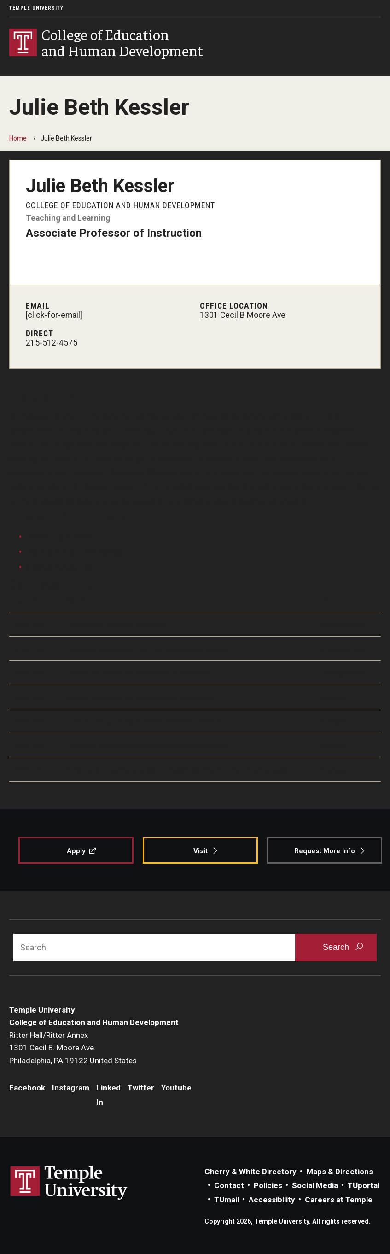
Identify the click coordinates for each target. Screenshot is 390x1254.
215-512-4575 (51, 342)
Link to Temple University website (69, 1183)
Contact (229, 1185)
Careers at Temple (339, 1199)
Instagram (70, 1087)
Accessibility (272, 1199)
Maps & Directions (339, 1171)
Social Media (315, 1185)
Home (18, 138)
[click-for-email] (54, 315)
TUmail (226, 1199)
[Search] (154, 947)
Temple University (36, 8)
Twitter (141, 1087)
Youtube (176, 1087)
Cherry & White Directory (250, 1171)
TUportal (363, 1185)
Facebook (27, 1087)
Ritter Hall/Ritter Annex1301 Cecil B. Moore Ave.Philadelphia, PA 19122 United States (73, 1048)
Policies (268, 1185)
